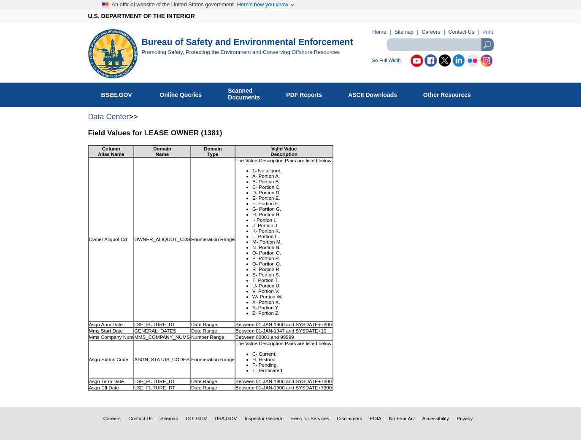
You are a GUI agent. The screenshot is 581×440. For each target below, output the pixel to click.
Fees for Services (310, 418)
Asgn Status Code (108, 359)
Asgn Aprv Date (106, 324)
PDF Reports (308, 93)
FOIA (375, 418)
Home (379, 32)
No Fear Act (402, 418)
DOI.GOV (196, 418)
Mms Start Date (106, 330)
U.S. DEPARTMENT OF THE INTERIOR (141, 16)
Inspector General (264, 418)
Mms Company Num (111, 337)
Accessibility (435, 418)
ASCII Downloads (377, 93)
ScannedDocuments (248, 94)
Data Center (108, 117)
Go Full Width (386, 60)
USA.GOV (226, 418)
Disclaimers (349, 418)
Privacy (465, 418)
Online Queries (185, 93)
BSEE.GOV (122, 93)
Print (487, 32)
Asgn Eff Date (104, 387)
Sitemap (404, 32)
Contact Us (461, 32)
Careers (431, 32)
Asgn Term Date (106, 381)
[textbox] (440, 44)
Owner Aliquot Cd (108, 239)
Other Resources (451, 93)
